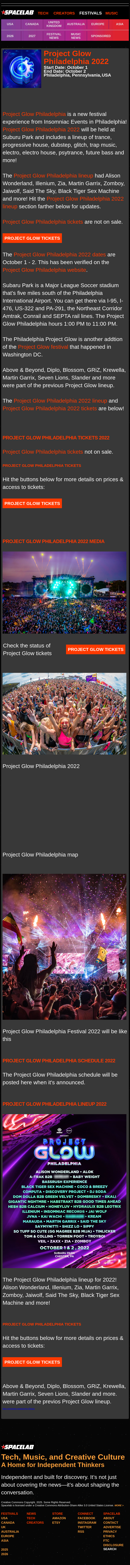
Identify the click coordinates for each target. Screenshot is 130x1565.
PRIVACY (110, 1531)
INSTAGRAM (87, 1522)
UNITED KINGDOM (54, 24)
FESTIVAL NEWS (54, 36)
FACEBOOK (86, 1518)
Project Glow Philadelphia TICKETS (42, 465)
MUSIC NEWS (76, 36)
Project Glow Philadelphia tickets (43, 222)
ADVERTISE (112, 1527)
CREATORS (64, 13)
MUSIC (111, 13)
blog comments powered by (19, 1409)
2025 (4, 1549)
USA (10, 24)
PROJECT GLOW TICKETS (32, 238)
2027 (32, 36)
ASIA (119, 24)
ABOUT (108, 1518)
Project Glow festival (43, 347)
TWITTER (85, 1527)
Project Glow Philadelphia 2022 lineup (60, 401)
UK (3, 1527)
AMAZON (59, 1518)
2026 (10, 36)
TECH (43, 13)
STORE (57, 1513)
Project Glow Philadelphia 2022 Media (53, 541)
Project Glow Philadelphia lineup (53, 176)
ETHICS (109, 1536)
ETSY (56, 1522)
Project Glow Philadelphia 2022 (76, 57)
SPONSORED (101, 36)
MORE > (119, 1505)
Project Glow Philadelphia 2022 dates (60, 254)
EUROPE (97, 24)
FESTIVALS (90, 13)
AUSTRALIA (76, 24)
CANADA (32, 24)
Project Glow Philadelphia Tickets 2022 (56, 437)
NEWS (31, 1513)
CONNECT (85, 1513)
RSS (81, 1531)
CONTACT (110, 1522)
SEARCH (109, 1549)
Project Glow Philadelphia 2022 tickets (50, 408)
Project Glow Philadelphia (34, 114)
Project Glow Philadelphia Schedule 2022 (59, 1060)
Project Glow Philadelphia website (44, 270)
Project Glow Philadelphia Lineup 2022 (54, 1104)
